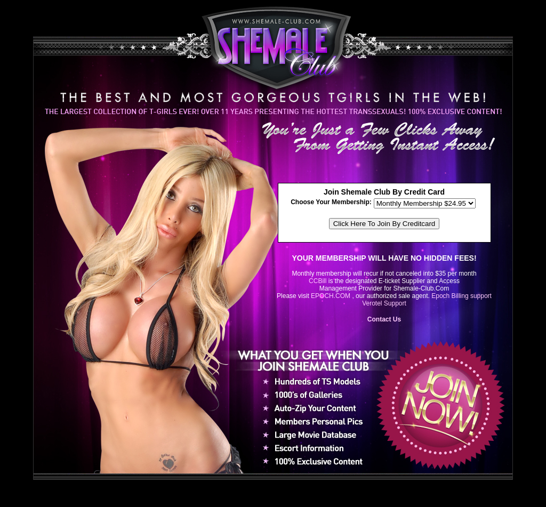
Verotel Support (384, 303)
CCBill (317, 281)
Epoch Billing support (461, 296)
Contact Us (384, 319)
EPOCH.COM (330, 296)
